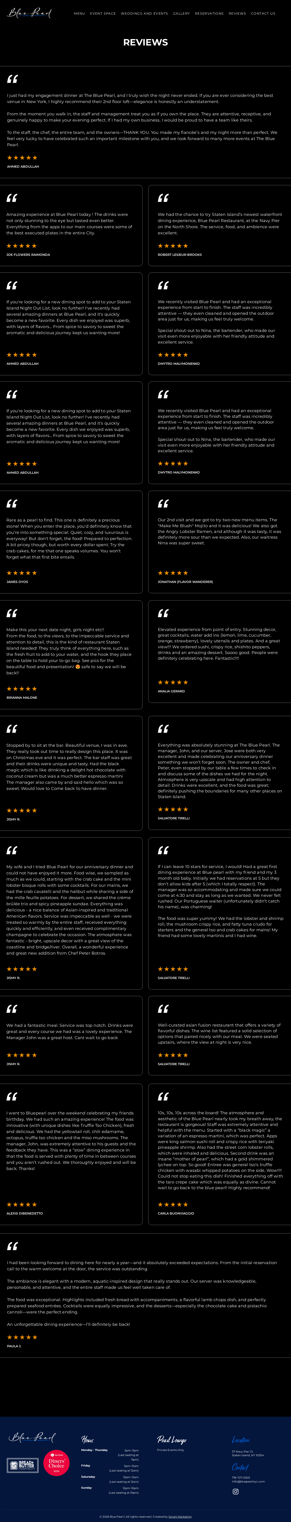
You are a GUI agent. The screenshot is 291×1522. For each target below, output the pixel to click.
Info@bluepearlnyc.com (248, 1481)
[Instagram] (235, 1491)
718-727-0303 (241, 1477)
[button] (144, 13)
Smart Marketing (180, 1516)
